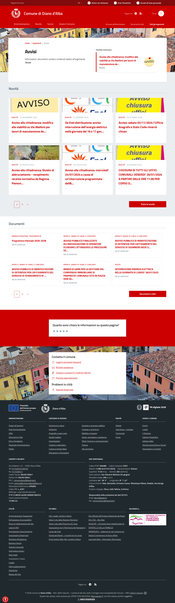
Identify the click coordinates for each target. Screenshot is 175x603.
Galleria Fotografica (150, 437)
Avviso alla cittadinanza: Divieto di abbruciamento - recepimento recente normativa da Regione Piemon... (33, 176)
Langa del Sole (55, 531)
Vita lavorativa (87, 448)
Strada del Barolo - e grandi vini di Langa (65, 535)
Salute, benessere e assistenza (94, 437)
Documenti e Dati (16, 437)
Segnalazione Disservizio (18, 535)
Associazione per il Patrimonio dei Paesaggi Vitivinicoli (70, 527)
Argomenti (37, 43)
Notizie (118, 425)
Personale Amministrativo (19, 445)
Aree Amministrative (17, 429)
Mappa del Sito (15, 574)
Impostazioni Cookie (17, 558)
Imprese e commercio (90, 429)
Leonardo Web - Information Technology (104, 539)
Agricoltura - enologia (124, 429)
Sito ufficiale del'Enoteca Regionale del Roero (106, 516)
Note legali (13, 554)
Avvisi (118, 264)
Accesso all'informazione (115, 24)
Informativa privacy (16, 551)
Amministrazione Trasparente (20, 516)
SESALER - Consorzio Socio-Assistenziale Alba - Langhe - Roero (114, 523)
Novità (15, 117)
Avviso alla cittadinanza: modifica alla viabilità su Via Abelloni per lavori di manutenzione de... (118, 60)
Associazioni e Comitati (151, 448)
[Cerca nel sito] (161, 13)
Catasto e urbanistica (57, 445)
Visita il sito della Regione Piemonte (63, 519)
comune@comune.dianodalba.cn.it (28, 483)
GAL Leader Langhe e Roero (60, 516)
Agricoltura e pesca (56, 425)
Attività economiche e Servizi (154, 445)
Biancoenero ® (97, 596)
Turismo (85, 445)
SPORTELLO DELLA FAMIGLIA (100, 527)
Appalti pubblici (55, 437)
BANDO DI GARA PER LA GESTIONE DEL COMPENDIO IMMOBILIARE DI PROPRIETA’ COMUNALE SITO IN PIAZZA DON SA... (84, 274)
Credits (11, 562)
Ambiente (53, 429)
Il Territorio (146, 433)
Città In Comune (136, 592)
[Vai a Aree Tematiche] (122, 3)
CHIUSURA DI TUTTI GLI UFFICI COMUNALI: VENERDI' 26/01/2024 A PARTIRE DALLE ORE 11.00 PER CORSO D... (140, 176)
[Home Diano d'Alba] (37, 13)
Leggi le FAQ (14, 527)
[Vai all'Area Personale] (149, 3)
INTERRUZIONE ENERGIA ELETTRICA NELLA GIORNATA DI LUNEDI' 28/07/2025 (136, 270)
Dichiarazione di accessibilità (20, 519)
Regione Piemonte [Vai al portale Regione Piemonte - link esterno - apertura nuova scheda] (17, 3)
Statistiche (13, 570)
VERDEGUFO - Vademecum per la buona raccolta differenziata (113, 531)
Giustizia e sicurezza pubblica (93, 425)
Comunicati (120, 433)
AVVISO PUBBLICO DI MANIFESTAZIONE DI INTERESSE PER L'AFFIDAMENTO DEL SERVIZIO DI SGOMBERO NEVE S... (136, 244)
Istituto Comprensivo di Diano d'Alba (103, 535)
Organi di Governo (16, 425)
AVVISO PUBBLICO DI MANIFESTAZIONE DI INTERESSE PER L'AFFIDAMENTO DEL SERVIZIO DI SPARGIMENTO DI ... (32, 272)
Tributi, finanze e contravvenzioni (95, 441)
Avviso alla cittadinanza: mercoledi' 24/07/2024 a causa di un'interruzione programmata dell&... (87, 176)
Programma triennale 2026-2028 (29, 241)
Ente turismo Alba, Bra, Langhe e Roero (65, 539)
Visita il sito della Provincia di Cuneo (63, 523)
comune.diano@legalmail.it (25, 480)
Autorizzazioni (54, 441)
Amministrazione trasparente (26, 236)
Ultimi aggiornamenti (17, 566)
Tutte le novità (148, 204)
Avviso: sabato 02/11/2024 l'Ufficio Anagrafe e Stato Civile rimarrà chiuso (141, 127)
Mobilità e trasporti (89, 433)
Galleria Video (147, 441)
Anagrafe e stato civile (58, 433)
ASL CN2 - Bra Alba (96, 519)
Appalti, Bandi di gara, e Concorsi (79, 236)
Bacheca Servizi (15, 543)
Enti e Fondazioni (16, 441)
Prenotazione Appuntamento (20, 531)
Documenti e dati (148, 294)
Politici (11, 448)
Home (27, 43)
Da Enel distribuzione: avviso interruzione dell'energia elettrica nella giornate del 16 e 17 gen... (86, 127)
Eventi (145, 425)
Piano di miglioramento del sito (21, 523)
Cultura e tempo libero (58, 448)
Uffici (11, 433)
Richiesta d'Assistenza (18, 539)
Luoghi (145, 429)
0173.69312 (17, 471)
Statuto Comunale (16, 547)
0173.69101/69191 (20, 468)
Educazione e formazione (59, 452)
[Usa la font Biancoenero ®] (98, 3)
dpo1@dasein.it (100, 497)
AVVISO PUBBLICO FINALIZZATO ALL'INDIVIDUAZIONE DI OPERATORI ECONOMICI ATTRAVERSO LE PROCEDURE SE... (85, 245)
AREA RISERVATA (86, 599)
